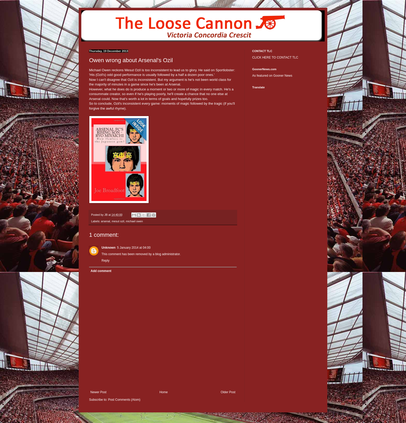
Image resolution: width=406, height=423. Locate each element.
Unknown (108, 247)
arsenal (105, 221)
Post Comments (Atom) (124, 400)
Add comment (101, 271)
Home (164, 392)
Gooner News (282, 75)
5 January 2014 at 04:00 (133, 247)
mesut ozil (118, 221)
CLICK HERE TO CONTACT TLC (275, 57)
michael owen (134, 221)
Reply (106, 260)
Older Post (228, 392)
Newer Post (98, 392)
